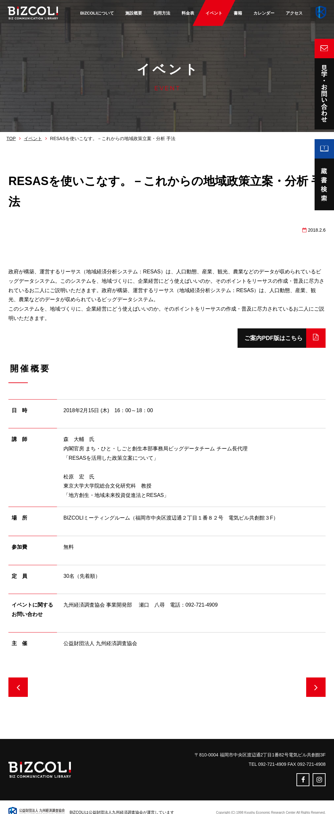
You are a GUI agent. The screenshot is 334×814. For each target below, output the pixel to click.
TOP (11, 138)
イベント (33, 138)
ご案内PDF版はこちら (264, 338)
